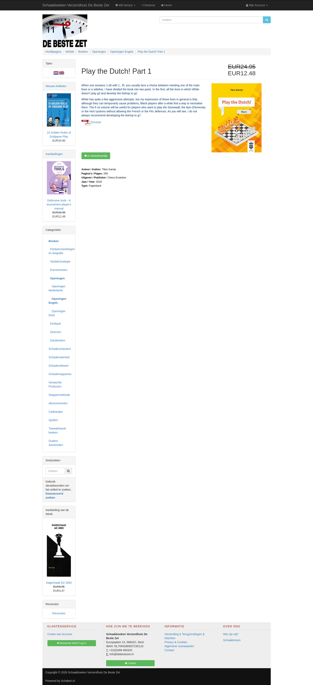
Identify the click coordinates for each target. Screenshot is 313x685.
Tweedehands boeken (57, 430)
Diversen (55, 332)
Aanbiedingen (54, 154)
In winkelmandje (96, 155)
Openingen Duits (57, 313)
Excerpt (96, 122)
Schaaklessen (232, 640)
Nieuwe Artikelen (56, 86)
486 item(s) (125, 5)
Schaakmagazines (60, 374)
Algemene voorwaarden (179, 646)
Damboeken (57, 340)
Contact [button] (130, 663)
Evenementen (58, 270)
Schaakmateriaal (59, 357)
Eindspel (55, 323)
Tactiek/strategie (59, 261)
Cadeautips (56, 411)
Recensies (58, 613)
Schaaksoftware (59, 365)
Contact (169, 650)
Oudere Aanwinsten (56, 443)
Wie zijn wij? (231, 634)
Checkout (148, 5)
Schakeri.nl (68, 680)
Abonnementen (58, 403)
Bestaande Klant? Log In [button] (71, 643)
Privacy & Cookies (176, 642)
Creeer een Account (59, 634)
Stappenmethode (59, 394)
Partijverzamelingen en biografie (60, 251)
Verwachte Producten (55, 384)
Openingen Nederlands (57, 288)
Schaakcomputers (60, 348)
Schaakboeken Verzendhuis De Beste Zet (75, 5)
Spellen (53, 420)
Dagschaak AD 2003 (59, 582)
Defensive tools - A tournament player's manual (59, 204)
